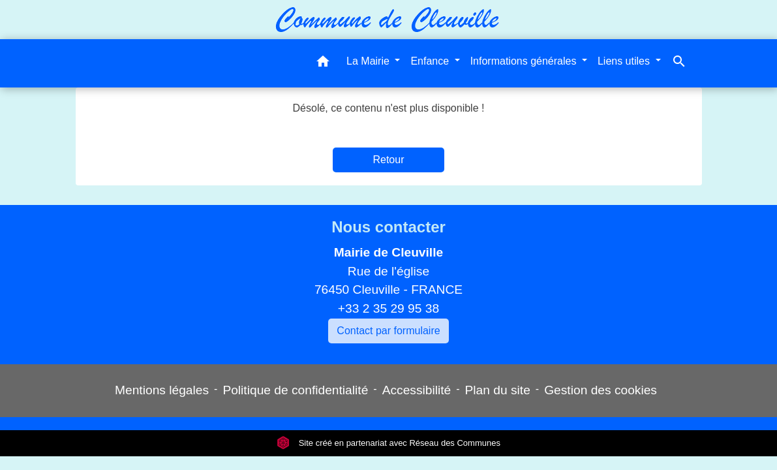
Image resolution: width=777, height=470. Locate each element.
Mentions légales (162, 390)
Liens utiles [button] (625, 61)
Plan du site (497, 390)
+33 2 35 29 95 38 (388, 308)
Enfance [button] (430, 61)
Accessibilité (416, 390)
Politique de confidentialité (295, 390)
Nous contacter (388, 227)
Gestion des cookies (600, 390)
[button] (323, 63)
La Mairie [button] (369, 61)
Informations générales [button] (524, 61)
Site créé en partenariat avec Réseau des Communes (388, 443)
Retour (388, 159)
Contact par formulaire (388, 330)
